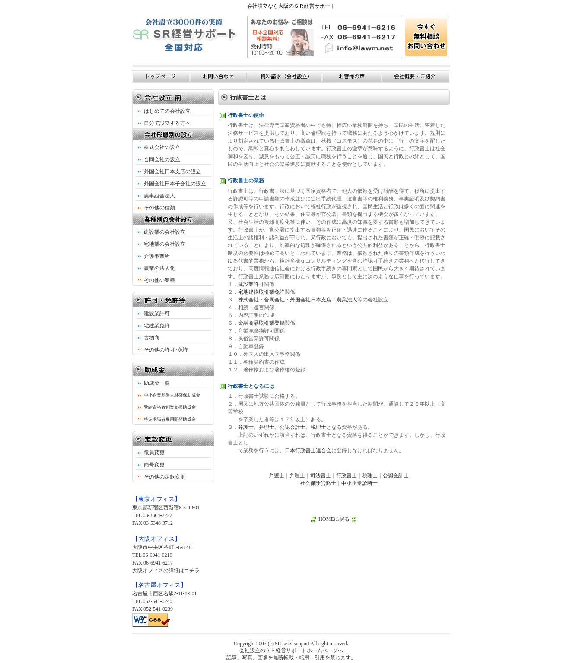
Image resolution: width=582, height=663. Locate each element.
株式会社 (248, 300)
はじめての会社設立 (167, 111)
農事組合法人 (159, 196)
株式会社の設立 (162, 147)
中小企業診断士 (359, 483)
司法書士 (320, 476)
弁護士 (246, 427)
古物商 (151, 338)
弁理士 (266, 427)
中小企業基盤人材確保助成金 (172, 395)
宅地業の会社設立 (164, 244)
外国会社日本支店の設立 (172, 171)
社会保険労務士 (318, 483)
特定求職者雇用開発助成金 (170, 419)
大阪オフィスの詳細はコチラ (166, 571)
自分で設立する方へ (167, 123)
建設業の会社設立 (164, 232)
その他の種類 (159, 208)
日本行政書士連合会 (308, 450)
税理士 (318, 427)
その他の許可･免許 (166, 350)
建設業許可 (157, 314)
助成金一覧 (157, 383)
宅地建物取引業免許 (261, 292)
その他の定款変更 (164, 477)
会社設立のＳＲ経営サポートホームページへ (291, 650)
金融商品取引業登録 (261, 323)
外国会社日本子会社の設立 (175, 184)
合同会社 (274, 300)
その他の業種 (159, 280)
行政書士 (346, 476)
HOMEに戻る (333, 519)
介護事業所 (157, 256)
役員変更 (154, 453)
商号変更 (154, 465)
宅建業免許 (157, 326)
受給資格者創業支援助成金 (170, 407)
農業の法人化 (159, 268)
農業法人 (347, 300)
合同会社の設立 (162, 159)
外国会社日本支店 (310, 300)
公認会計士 (292, 427)
